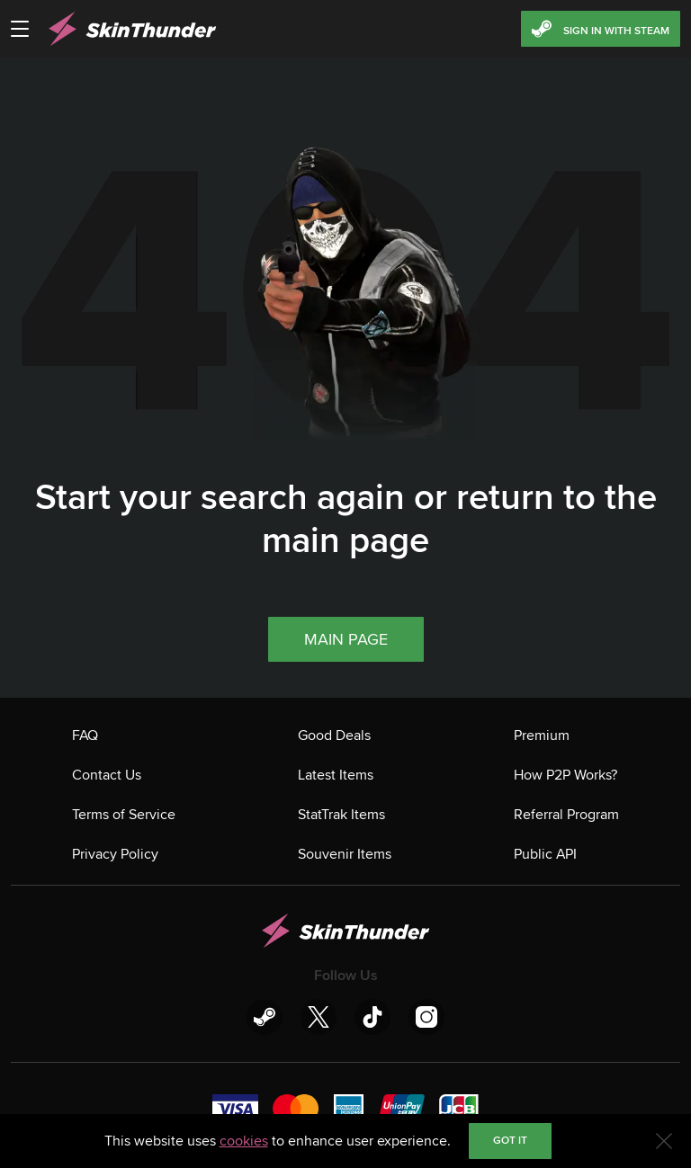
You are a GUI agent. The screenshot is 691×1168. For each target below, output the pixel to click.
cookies (244, 1141)
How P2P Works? (565, 775)
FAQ (85, 735)
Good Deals (334, 735)
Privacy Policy (115, 854)
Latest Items (335, 775)
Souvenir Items (344, 854)
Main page (346, 639)
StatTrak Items (341, 815)
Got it (510, 1140)
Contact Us (106, 775)
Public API (545, 854)
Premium (542, 735)
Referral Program (566, 815)
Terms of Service (123, 815)
